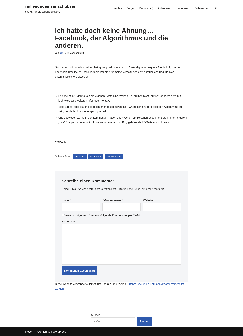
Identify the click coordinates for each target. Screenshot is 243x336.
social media (114, 157)
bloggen (80, 157)
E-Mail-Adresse (112, 200)
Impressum (183, 8)
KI (215, 8)
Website (148, 200)
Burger (130, 8)
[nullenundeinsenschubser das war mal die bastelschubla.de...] (50, 8)
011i (62, 53)
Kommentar (69, 221)
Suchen (95, 315)
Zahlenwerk (165, 8)
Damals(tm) (146, 8)
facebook (96, 157)
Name (66, 200)
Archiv (118, 8)
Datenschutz (202, 8)
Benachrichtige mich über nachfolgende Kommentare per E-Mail (101, 215)
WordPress (59, 331)
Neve (28, 331)
